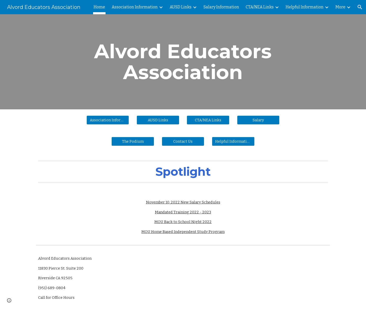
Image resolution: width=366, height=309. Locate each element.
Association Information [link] (135, 7)
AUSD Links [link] (181, 7)
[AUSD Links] (158, 120)
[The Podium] (133, 141)
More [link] (340, 7)
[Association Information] (108, 120)
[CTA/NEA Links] (208, 120)
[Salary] (258, 120)
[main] (183, 62)
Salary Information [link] (221, 7)
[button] (360, 7)
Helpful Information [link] (305, 7)
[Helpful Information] (233, 141)
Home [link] (99, 7)
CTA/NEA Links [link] (260, 7)
